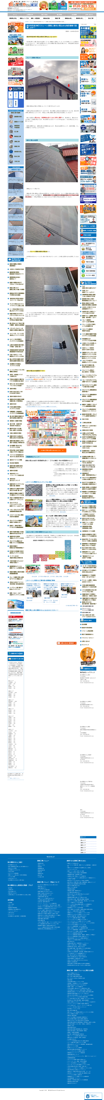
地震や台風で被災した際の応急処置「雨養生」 (78, 1030)
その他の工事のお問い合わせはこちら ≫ (52, 450)
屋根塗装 (40, 866)
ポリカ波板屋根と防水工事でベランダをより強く (48, 923)
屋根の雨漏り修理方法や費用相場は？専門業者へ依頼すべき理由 (81, 1022)
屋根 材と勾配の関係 (72, 1015)
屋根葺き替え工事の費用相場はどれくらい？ (47, 928)
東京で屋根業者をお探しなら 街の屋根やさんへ (18, 866)
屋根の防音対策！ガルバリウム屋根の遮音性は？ (78, 938)
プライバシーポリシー (13, 911)
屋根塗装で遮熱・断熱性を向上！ (75, 890)
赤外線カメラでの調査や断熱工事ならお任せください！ (50, 906)
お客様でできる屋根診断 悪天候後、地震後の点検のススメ (82, 951)
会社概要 (74, 14)
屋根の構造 (70, 979)
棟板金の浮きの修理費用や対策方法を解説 (77, 883)
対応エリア (10, 905)
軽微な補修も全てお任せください (45, 891)
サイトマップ (11, 914)
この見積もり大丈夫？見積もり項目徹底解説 (77, 872)
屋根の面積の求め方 (72, 1027)
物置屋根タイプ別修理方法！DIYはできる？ (47, 908)
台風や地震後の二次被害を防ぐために (76, 958)
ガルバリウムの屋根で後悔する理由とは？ (77, 1059)
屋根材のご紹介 (71, 1025)
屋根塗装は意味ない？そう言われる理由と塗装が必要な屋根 (80, 991)
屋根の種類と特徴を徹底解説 (74, 974)
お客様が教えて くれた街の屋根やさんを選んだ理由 (19, 894)
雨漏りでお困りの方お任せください (45, 893)
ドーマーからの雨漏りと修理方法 (75, 1074)
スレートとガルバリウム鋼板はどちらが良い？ (78, 919)
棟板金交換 (46, 18)
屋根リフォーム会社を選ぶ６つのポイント (77, 950)
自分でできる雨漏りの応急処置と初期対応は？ (78, 1017)
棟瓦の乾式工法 (71, 941)
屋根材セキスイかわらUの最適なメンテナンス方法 (78, 914)
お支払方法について (12, 878)
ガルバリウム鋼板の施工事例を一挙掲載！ (77, 917)
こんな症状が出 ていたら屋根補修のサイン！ (77, 953)
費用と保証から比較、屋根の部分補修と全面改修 (78, 899)
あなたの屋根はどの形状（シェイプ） (76, 1013)
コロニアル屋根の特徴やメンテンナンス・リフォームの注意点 (81, 922)
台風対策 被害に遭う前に (43, 896)
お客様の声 (30, 14)
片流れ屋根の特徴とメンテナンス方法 (76, 981)
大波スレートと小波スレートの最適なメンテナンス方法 (80, 1068)
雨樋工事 (57, 18)
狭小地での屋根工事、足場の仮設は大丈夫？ (77, 916)
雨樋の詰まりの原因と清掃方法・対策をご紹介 (48, 913)
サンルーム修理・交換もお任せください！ (47, 910)
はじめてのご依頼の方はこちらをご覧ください (48, 884)
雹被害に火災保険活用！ (73, 961)
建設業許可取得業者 (12, 907)
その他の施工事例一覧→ (72, 605)
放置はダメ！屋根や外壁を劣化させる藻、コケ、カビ (79, 1071)
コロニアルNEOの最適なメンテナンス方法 (77, 924)
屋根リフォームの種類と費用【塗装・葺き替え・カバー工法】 (81, 900)
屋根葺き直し (80, 18)
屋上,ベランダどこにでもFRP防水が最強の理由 (78, 996)
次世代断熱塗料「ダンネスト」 (74, 1078)
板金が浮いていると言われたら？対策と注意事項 (78, 880)
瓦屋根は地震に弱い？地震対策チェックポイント (78, 943)
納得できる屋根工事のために (74, 885)
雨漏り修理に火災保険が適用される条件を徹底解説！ (79, 963)
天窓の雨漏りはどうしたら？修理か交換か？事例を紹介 (80, 990)
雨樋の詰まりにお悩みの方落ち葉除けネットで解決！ (49, 915)
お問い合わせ (89, 14)
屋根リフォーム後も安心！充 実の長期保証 (17, 875)
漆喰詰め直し (68, 18)
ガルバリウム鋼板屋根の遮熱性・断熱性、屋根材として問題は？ (81, 934)
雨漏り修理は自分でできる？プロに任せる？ (77, 985)
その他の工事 (41, 876)
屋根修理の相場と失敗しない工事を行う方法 (77, 897)
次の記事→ (66, 576)
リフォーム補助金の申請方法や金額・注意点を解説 (49, 927)
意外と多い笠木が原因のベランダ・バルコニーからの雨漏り (80, 995)
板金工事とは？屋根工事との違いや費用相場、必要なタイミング (81, 882)
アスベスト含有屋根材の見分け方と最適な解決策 (78, 1040)
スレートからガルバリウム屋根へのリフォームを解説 (79, 921)
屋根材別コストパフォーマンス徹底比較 (76, 1052)
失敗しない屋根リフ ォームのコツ (75, 895)
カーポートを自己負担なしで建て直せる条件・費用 (49, 905)
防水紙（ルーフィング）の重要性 (75, 1047)
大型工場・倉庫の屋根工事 (43, 901)
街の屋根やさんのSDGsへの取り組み (16, 880)
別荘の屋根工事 (41, 920)
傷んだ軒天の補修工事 (72, 1010)
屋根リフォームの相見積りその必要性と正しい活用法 (79, 867)
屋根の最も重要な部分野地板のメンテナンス (77, 1049)
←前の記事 (34, 576)
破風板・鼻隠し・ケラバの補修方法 (75, 986)
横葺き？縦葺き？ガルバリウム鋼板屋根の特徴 (78, 928)
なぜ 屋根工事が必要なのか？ (74, 892)
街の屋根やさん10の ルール (14, 869)
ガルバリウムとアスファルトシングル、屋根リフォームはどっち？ (82, 1056)
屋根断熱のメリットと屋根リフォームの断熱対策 (78, 1076)
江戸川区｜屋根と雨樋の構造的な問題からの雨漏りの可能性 (56, 576)
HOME (26, 21)
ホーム (15, 14)
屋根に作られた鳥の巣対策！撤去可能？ (46, 917)
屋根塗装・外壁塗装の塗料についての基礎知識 (78, 1079)
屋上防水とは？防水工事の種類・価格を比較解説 (78, 1000)
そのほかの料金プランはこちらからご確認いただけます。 (42, 406)
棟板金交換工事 (41, 870)
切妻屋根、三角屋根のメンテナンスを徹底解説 (78, 983)
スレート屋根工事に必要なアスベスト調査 (77, 1042)
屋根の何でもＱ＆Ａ (12, 893)
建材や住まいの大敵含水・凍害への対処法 (77, 1037)
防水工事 (90, 18)
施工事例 (59, 14)
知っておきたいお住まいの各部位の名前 (76, 978)
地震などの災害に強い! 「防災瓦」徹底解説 (77, 944)
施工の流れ (44, 14)
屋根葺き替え (13, 18)
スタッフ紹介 (11, 904)
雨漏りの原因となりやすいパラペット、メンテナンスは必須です (81, 1001)
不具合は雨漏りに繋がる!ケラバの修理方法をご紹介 (79, 988)
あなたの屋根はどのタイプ (73, 973)
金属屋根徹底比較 (71, 1057)
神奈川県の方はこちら (33, 573)
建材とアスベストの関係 (73, 1046)
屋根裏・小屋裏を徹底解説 (73, 1032)
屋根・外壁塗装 (35, 18)
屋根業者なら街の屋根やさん (14, 909)
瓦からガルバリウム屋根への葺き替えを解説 (77, 931)
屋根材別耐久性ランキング (73, 1054)
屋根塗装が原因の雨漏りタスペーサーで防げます (78, 993)
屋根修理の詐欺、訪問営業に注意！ (75, 874)
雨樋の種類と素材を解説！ (43, 918)
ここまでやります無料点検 (43, 889)
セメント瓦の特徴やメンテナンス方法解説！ (77, 1062)
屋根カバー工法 (24, 18)
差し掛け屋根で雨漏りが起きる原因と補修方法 (78, 1018)
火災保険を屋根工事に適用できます (45, 900)
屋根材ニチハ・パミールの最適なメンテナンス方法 (79, 912)
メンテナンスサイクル (72, 869)
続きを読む (52, 495)
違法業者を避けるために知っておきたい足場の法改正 (79, 965)
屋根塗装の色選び (71, 889)
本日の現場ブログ (12, 891)
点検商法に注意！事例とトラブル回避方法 (77, 876)
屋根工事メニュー (42, 886)
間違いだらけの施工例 (72, 887)
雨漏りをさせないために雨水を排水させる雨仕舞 (78, 1020)
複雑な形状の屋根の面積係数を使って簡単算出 (78, 1029)
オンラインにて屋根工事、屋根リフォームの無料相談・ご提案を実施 (82, 866)
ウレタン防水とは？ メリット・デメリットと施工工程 (80, 1005)
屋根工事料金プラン (42, 888)
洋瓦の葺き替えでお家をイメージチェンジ (77, 1069)
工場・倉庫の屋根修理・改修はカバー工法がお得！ (49, 911)
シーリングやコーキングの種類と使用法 (76, 1051)
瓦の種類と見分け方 (72, 1039)
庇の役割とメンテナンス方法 (74, 1008)
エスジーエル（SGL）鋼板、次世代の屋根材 (77, 1061)
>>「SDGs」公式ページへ (14, 778)
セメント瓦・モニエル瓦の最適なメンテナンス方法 (79, 1064)
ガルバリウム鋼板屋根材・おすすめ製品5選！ (77, 926)
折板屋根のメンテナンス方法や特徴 (75, 907)
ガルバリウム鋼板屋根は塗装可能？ (75, 933)
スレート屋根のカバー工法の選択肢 (75, 902)
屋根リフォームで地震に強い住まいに (46, 898)
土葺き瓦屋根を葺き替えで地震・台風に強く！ (78, 1066)
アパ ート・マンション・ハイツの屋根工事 (47, 903)
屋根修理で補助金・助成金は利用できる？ (47, 925)
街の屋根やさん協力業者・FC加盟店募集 (17, 916)
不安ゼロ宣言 (11, 871)
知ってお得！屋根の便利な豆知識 (75, 976)
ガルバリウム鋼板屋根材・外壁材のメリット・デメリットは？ (81, 929)
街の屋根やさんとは (12, 864)
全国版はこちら (71, 573)
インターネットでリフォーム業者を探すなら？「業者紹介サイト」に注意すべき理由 (82, 878)
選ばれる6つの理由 (12, 868)
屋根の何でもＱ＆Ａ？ (72, 1083)
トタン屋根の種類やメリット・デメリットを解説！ (79, 905)
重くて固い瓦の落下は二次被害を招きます (77, 955)
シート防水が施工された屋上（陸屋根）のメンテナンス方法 (80, 998)
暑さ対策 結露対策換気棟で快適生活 (76, 1034)
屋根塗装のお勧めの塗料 (73, 1081)
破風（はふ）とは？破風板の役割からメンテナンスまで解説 (80, 1012)
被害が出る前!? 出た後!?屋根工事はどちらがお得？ (78, 894)
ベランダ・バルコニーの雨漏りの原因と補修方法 (78, 1003)
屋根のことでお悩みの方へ (73, 863)
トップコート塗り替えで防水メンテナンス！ (77, 1007)
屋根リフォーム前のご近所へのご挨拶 (76, 871)
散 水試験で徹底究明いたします (45, 895)
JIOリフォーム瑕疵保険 (13, 873)
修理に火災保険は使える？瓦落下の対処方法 (77, 956)
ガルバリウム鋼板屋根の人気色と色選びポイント (78, 936)
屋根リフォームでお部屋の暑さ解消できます (77, 1035)
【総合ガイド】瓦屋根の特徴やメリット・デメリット (79, 939)
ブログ (31, 21)
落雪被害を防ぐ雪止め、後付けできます (76, 946)
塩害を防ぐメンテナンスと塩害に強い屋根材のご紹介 (79, 1073)
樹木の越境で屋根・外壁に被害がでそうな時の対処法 (79, 948)
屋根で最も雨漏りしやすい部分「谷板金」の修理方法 (79, 1023)
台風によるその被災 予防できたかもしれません (78, 960)
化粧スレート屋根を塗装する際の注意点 (76, 911)
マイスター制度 (11, 876)
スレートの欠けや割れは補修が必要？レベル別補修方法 (80, 904)
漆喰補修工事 (41, 868)
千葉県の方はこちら (52, 573)
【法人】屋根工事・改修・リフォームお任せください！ (50, 922)
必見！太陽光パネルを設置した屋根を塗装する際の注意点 (80, 909)
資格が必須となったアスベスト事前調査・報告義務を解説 (80, 1044)
